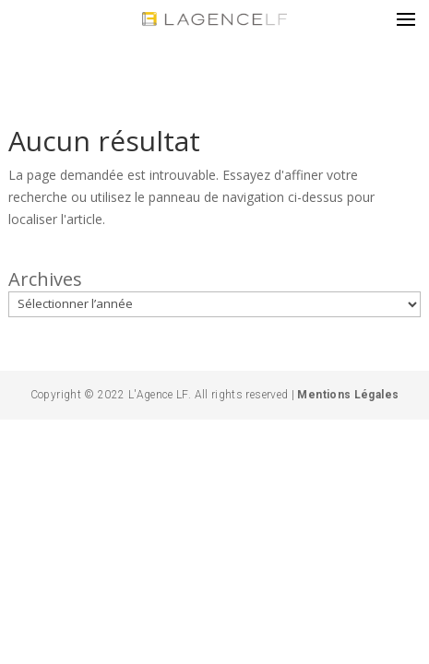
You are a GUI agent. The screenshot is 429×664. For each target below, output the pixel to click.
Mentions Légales (346, 394)
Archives (45, 279)
